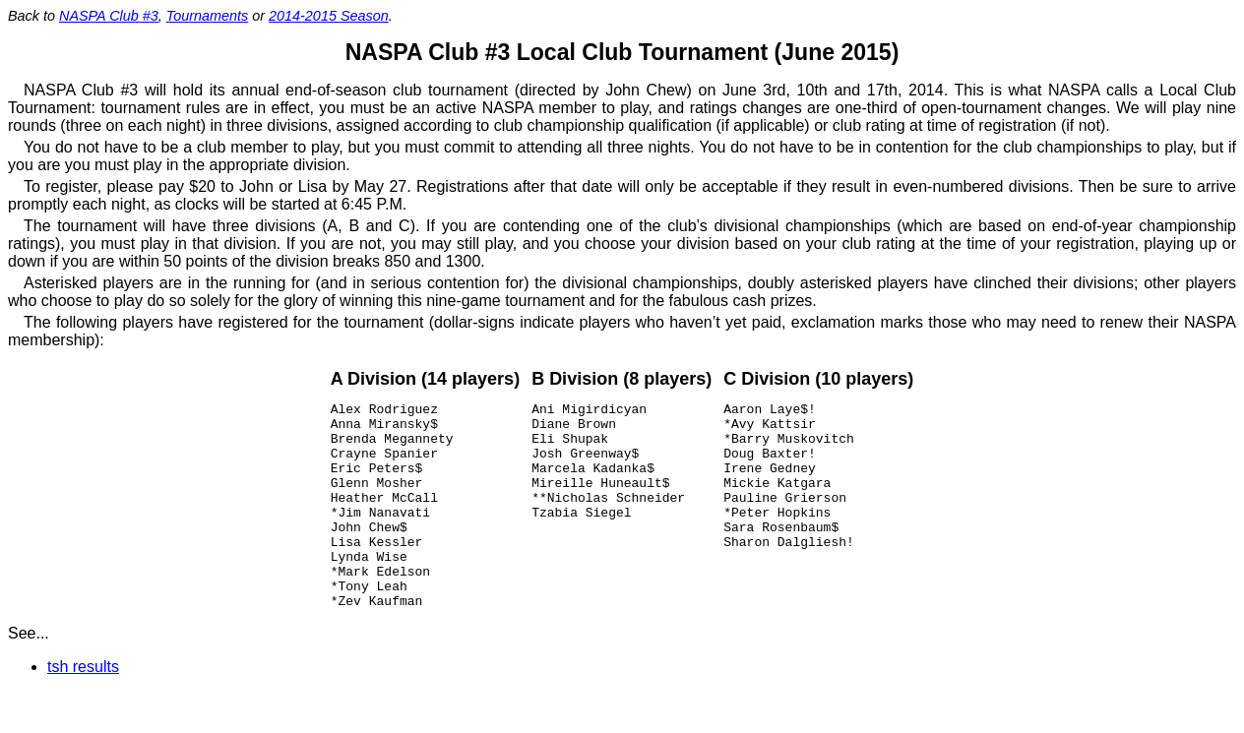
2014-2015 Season (329, 16)
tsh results (83, 708)
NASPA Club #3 (108, 16)
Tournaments (207, 16)
